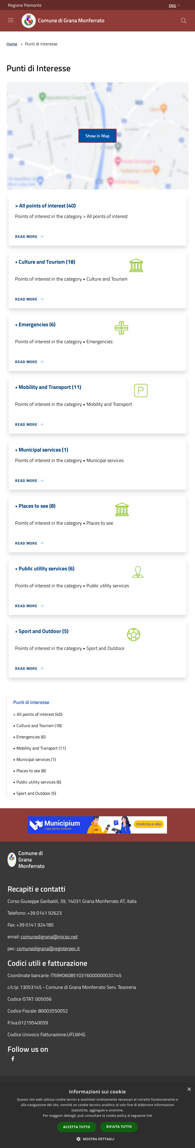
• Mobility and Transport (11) (39, 748)
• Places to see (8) (29, 770)
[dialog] (97, 1116)
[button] (97, 1139)
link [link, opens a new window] (149, 1115)
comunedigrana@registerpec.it (48, 948)
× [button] (189, 1090)
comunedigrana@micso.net (49, 936)
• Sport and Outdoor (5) (34, 793)
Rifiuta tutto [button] (119, 1126)
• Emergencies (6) (29, 737)
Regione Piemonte (24, 5)
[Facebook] (13, 1059)
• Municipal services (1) (34, 759)
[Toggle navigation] (11, 20)
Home (11, 44)
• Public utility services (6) (37, 782)
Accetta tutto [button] (76, 1127)
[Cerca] (183, 20)
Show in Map (97, 136)
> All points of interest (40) (37, 714)
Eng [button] (175, 5)
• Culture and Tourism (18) (37, 725)
